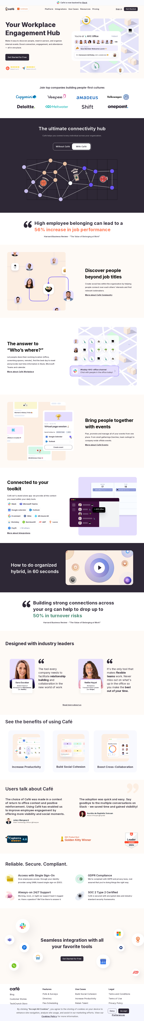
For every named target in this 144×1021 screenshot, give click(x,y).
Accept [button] (123, 1011)
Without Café (63, 146)
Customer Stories (18, 999)
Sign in (119, 9)
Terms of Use (115, 998)
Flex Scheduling (50, 1003)
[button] (49, 9)
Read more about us (72, 705)
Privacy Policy (116, 1003)
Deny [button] (112, 1011)
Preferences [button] (118, 1015)
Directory (47, 998)
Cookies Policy (49, 1016)
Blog (12, 994)
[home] (9, 9)
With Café (81, 146)
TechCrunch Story (18, 1003)
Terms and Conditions (119, 994)
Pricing (95, 9)
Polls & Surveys (50, 994)
